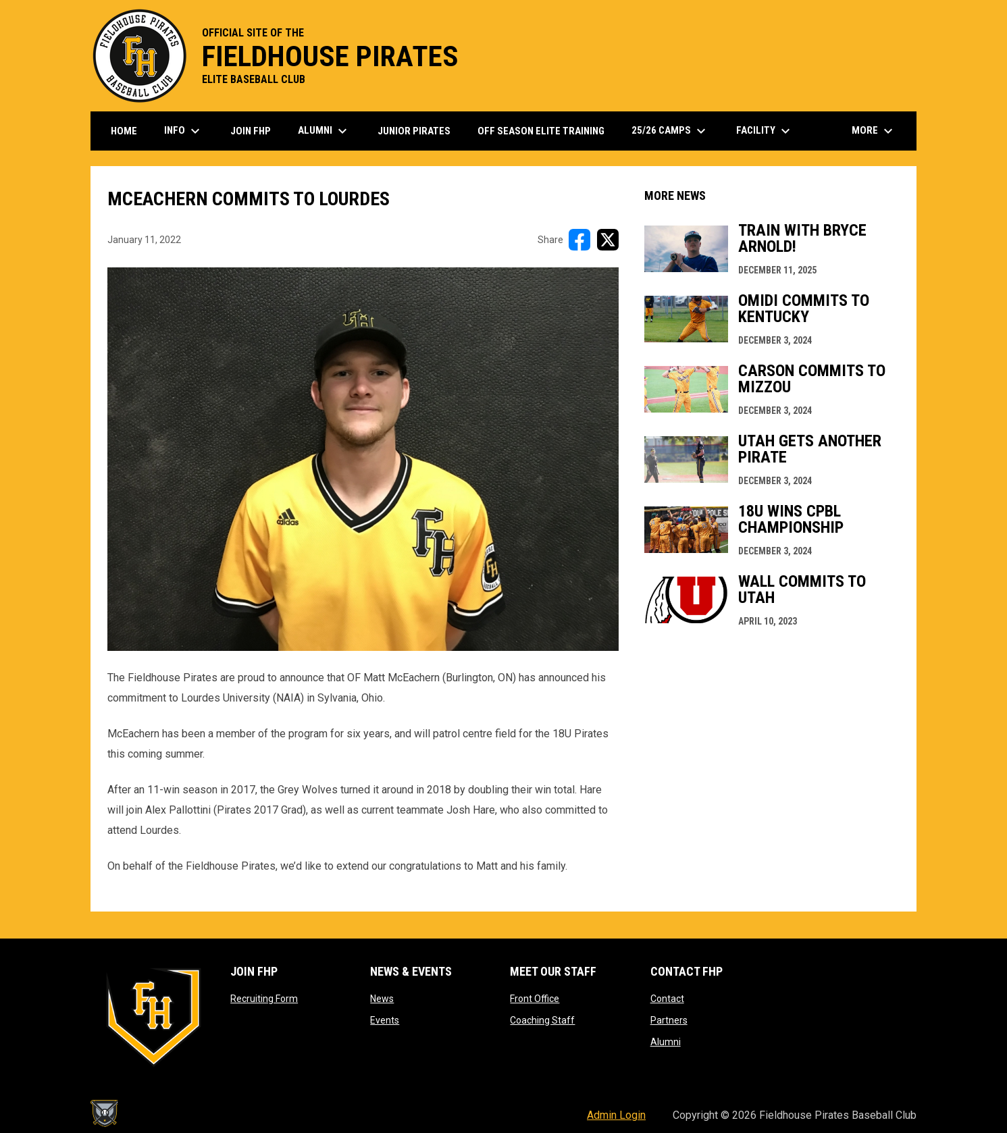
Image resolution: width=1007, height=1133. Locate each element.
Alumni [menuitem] (324, 131)
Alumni (665, 1041)
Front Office (534, 998)
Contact (667, 998)
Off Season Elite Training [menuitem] (540, 131)
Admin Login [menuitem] (616, 1115)
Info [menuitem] (183, 131)
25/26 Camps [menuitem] (670, 131)
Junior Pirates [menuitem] (414, 131)
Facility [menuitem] (765, 131)
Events (384, 1020)
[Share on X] (608, 240)
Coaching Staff (542, 1020)
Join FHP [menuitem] (250, 131)
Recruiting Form (264, 998)
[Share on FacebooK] (579, 240)
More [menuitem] (874, 131)
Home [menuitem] (124, 131)
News (382, 998)
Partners (669, 1020)
